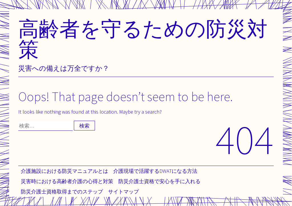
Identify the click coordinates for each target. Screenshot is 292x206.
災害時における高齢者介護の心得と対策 (67, 181)
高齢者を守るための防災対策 (142, 39)
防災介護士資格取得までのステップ (62, 191)
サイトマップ (123, 191)
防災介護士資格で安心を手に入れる (159, 181)
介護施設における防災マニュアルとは (64, 171)
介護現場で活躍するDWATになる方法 (155, 171)
